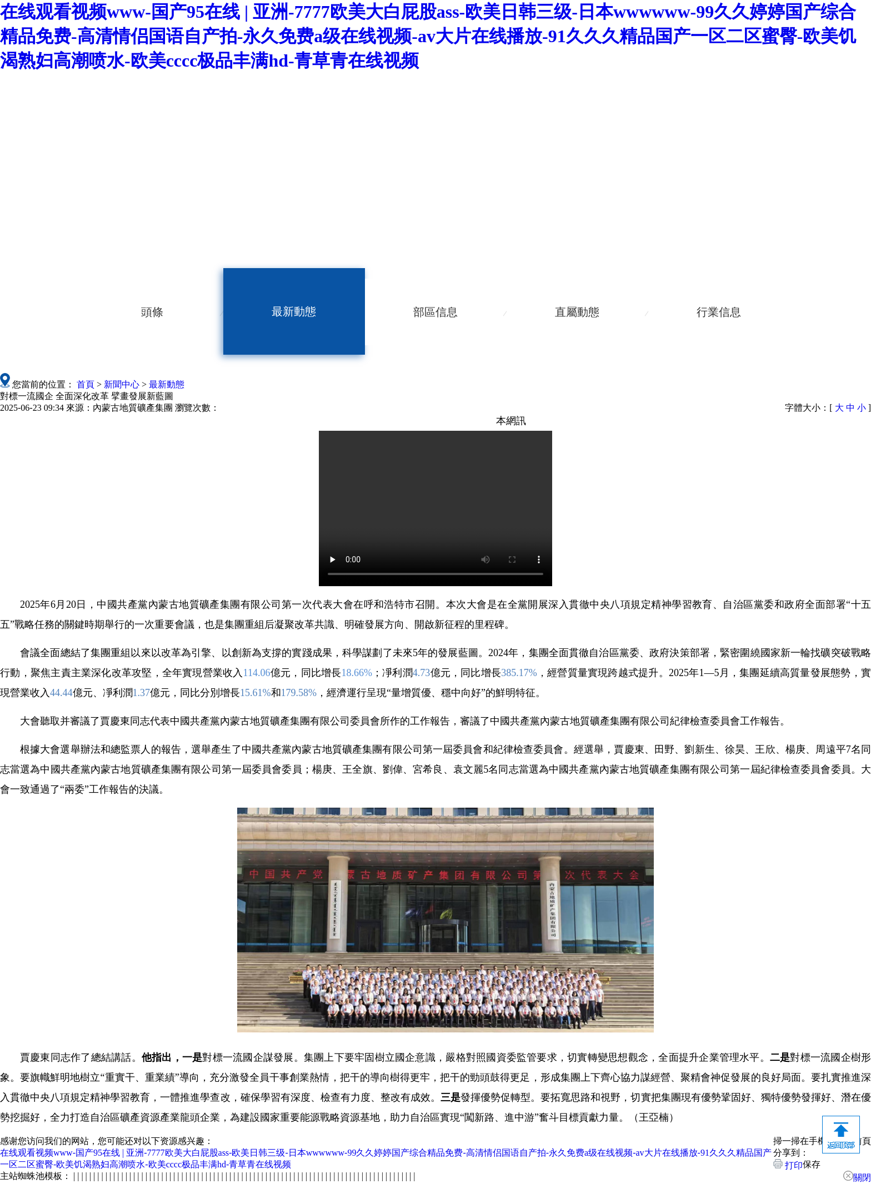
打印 (788, 1164)
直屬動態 (577, 312)
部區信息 (435, 312)
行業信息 (719, 312)
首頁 (85, 384)
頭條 (152, 312)
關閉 (857, 1176)
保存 (811, 1164)
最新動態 (294, 311)
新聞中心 (121, 384)
